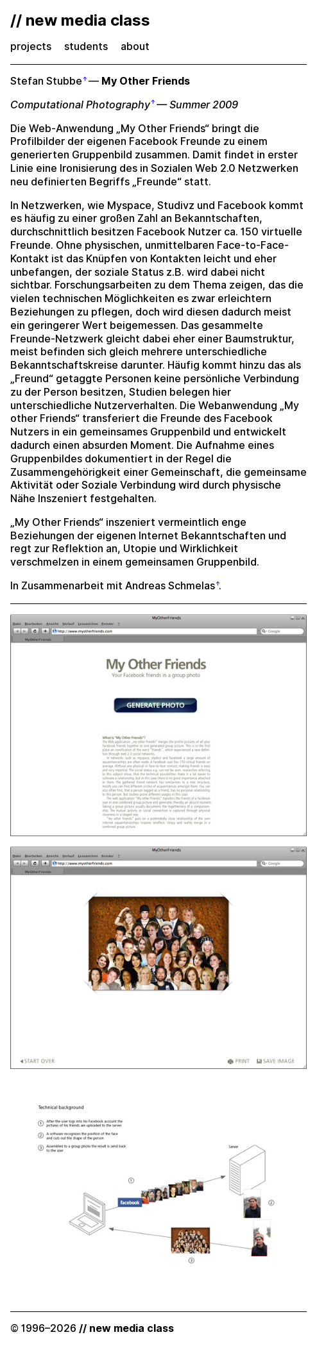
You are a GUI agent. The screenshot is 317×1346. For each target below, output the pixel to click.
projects (30, 46)
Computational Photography (80, 105)
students (86, 46)
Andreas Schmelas (170, 586)
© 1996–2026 (92, 1328)
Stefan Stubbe (46, 81)
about (135, 46)
